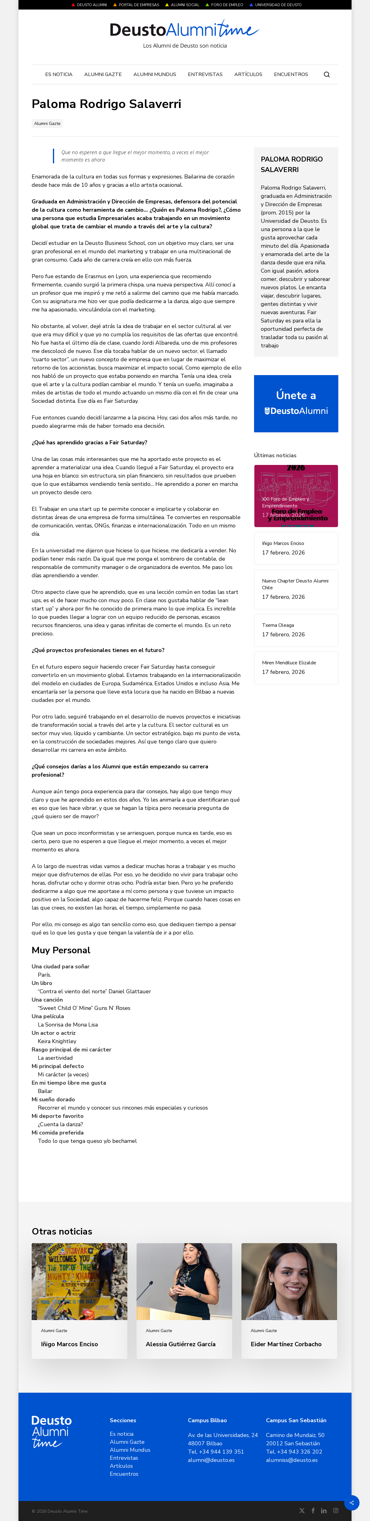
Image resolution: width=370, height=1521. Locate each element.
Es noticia (121, 1434)
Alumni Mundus (130, 1450)
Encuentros (124, 1474)
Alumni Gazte (47, 123)
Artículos (121, 1466)
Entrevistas (124, 1458)
